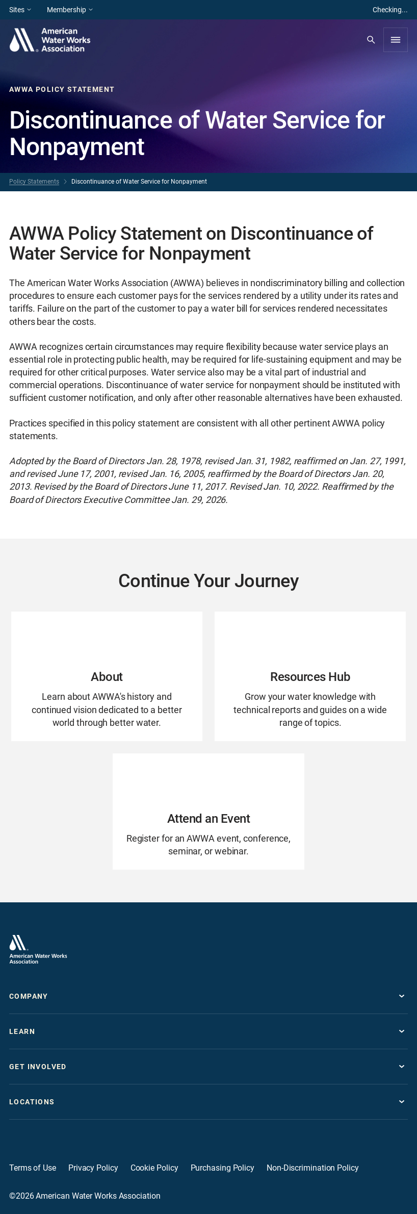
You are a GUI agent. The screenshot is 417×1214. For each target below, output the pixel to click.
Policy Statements (34, 181)
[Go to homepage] (38, 949)
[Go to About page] (106, 676)
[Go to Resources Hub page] (310, 676)
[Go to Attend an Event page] (208, 811)
